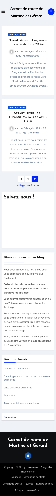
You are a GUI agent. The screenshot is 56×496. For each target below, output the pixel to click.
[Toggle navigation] (3, 12)
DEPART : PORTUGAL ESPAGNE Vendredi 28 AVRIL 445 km (28, 117)
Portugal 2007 (17, 34)
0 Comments (32, 56)
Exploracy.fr (10, 395)
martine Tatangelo (22, 51)
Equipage (16, 477)
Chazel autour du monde (18, 387)
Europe (29, 483)
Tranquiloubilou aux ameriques (21, 403)
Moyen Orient (33, 490)
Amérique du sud (13, 483)
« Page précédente (28, 185)
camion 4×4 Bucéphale (17, 368)
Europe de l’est (44, 483)
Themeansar (28, 471)
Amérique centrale (34, 477)
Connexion (10, 417)
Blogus (45, 467)
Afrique (19, 490)
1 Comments (32, 133)
